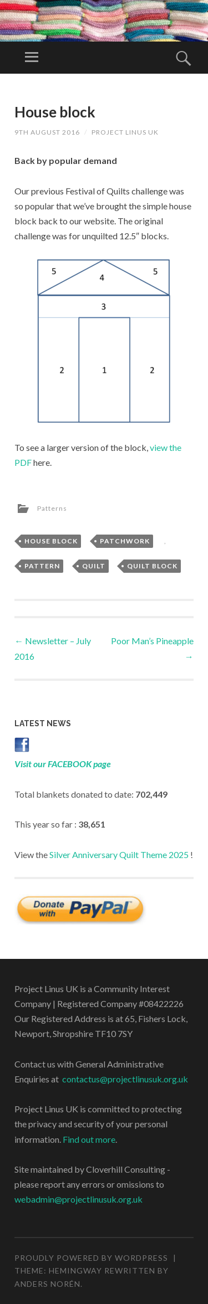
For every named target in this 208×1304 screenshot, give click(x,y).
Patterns (52, 508)
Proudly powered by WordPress (91, 1257)
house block (51, 541)
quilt (93, 566)
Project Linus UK (125, 132)
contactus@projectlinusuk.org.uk (125, 1079)
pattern (42, 566)
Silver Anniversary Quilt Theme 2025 (119, 854)
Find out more (89, 1139)
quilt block (152, 566)
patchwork (125, 541)
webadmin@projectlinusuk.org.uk (78, 1199)
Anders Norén (47, 1283)
